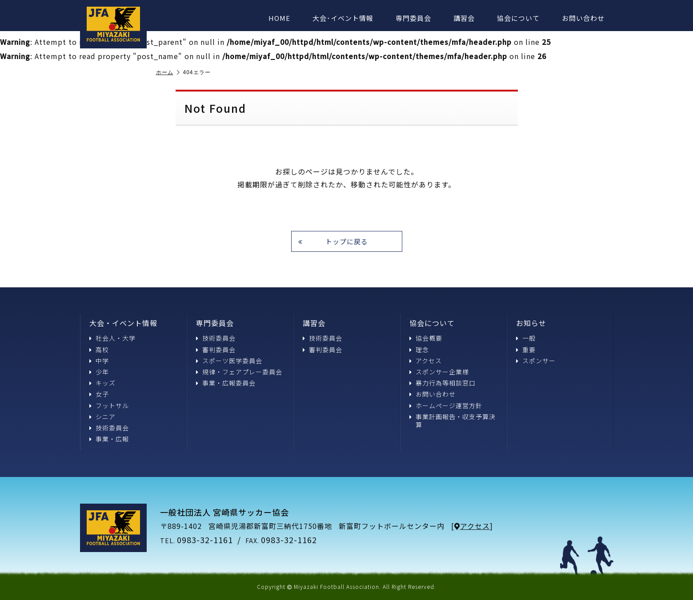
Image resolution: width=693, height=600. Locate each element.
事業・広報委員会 (226, 383)
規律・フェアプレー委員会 (239, 372)
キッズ (102, 383)
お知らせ (531, 323)
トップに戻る (333, 241)
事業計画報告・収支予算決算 (452, 421)
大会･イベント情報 (342, 18)
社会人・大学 (112, 338)
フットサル (109, 405)
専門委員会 (413, 18)
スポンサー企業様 (439, 372)
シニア (102, 417)
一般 (526, 338)
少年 (99, 372)
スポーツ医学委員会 (229, 361)
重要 (526, 350)
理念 (419, 350)
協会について (518, 18)
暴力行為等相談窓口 (442, 383)
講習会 (464, 18)
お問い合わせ (583, 18)
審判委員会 (216, 350)
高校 (99, 350)
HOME (279, 18)
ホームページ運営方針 (445, 405)
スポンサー (536, 361)
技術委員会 (109, 428)
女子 (99, 394)
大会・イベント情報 (123, 323)
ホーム (168, 72)
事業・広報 (109, 439)
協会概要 (425, 338)
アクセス (425, 361)
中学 (99, 361)
